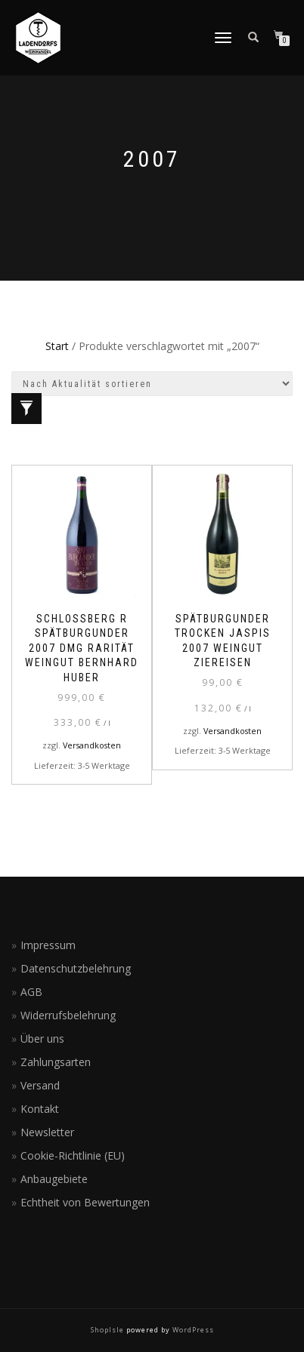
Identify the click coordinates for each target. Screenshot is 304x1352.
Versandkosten (92, 745)
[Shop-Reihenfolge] (152, 383)
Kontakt (39, 1109)
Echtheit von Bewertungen (85, 1202)
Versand (40, 1085)
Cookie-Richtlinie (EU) (72, 1155)
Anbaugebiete (54, 1179)
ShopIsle (108, 1330)
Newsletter (47, 1132)
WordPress (192, 1330)
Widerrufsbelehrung (68, 1015)
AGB (31, 992)
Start (57, 346)
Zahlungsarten (55, 1062)
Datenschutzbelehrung (75, 968)
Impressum (48, 945)
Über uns (42, 1038)
